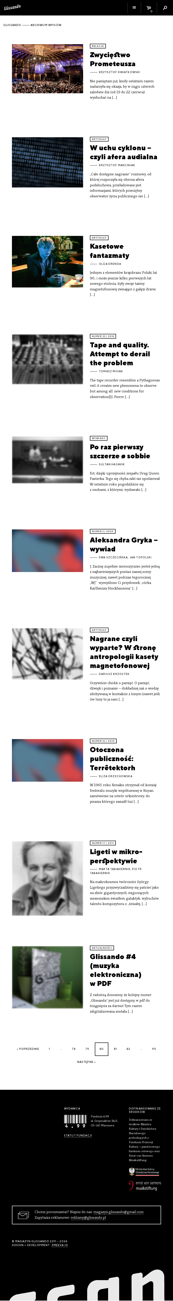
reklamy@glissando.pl (88, 1218)
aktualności (102, 948)
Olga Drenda (110, 263)
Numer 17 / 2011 (103, 843)
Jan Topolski (141, 557)
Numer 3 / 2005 (103, 531)
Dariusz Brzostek (114, 674)
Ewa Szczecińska (113, 557)
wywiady (98, 438)
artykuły (99, 139)
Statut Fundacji (78, 1135)
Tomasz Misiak (111, 371)
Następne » (86, 1062)
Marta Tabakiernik (114, 869)
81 (115, 1049)
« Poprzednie (28, 1049)
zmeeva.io (60, 1245)
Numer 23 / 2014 (103, 336)
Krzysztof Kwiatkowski (119, 72)
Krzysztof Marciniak (117, 165)
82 (128, 1049)
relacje (98, 46)
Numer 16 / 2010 (103, 741)
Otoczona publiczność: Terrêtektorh (112, 758)
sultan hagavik (112, 464)
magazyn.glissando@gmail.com (118, 1212)
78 (73, 1049)
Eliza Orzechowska (115, 776)
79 (87, 1049)
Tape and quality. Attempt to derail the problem (120, 354)
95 (154, 1049)
